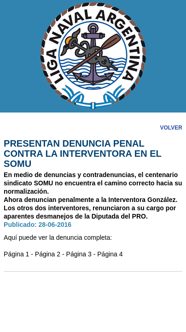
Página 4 (109, 254)
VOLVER (171, 128)
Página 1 (16, 254)
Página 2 (47, 254)
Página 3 (79, 254)
